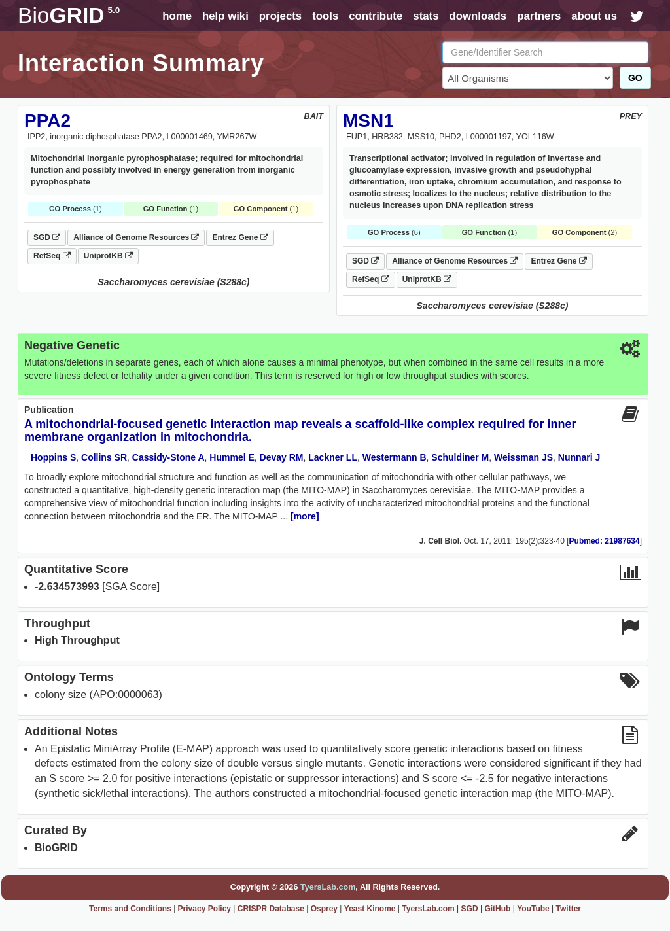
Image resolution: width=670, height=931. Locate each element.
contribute (375, 16)
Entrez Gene (240, 237)
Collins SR (104, 457)
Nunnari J (579, 457)
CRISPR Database (271, 908)
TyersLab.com (327, 887)
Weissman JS (523, 457)
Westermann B (394, 457)
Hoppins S (53, 457)
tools (325, 16)
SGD (46, 237)
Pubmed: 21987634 (604, 541)
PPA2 (47, 121)
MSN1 (368, 121)
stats (425, 16)
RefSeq (52, 255)
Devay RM (282, 457)
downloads (477, 16)
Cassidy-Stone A (168, 457)
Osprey (324, 908)
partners (539, 16)
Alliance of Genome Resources (136, 237)
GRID (69, 15)
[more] (305, 516)
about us (594, 16)
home (177, 16)
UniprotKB (108, 255)
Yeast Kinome (370, 908)
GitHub (497, 908)
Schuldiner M (460, 457)
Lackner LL (332, 457)
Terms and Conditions (130, 908)
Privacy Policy (204, 908)
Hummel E (231, 457)
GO (635, 78)
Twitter (568, 908)
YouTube (533, 908)
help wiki (225, 16)
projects (280, 16)
